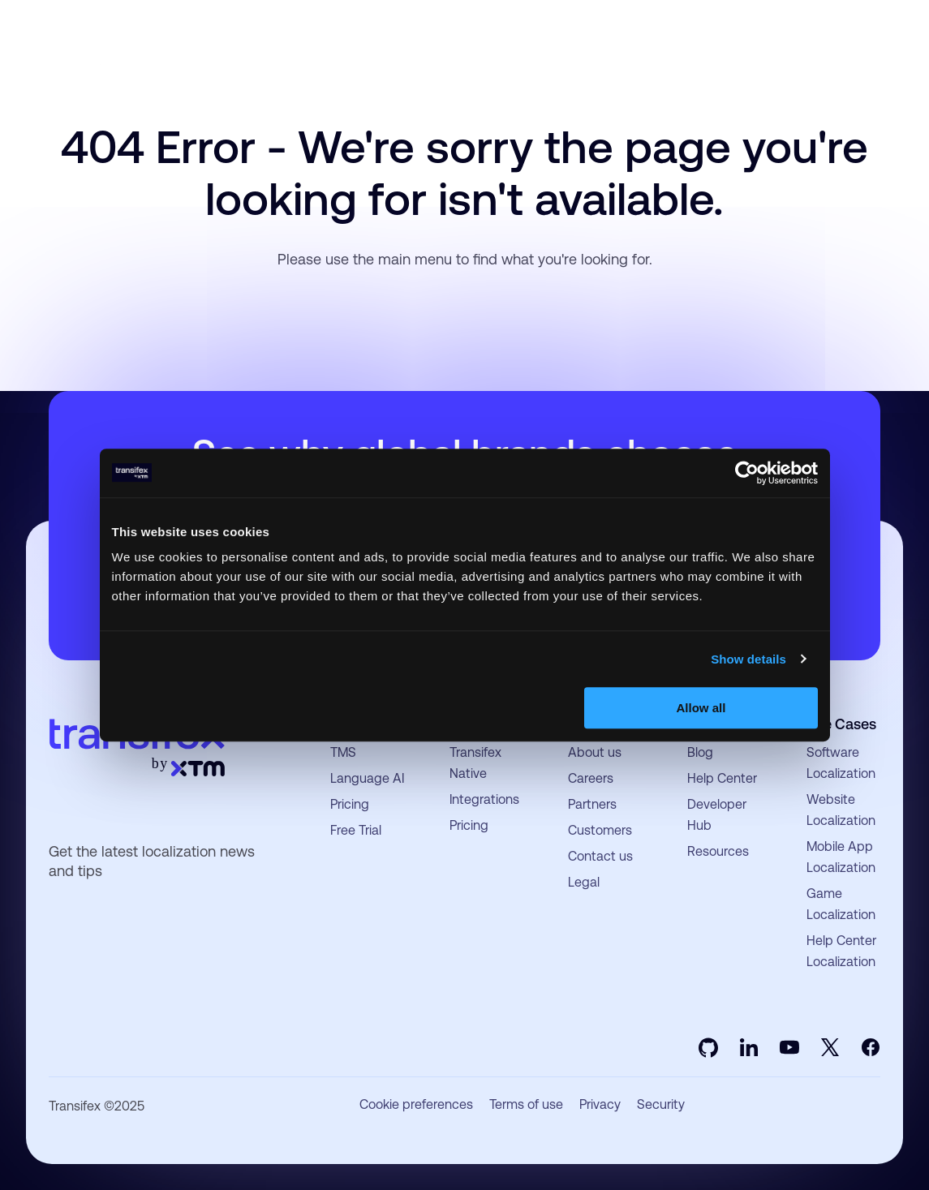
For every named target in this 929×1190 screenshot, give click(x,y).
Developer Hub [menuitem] (716, 815)
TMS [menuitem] (343, 752)
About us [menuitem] (594, 752)
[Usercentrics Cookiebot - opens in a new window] (747, 473)
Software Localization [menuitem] (840, 763)
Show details (748, 659)
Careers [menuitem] (590, 778)
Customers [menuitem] (600, 830)
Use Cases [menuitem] (841, 723)
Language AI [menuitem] (367, 778)
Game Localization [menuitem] (840, 904)
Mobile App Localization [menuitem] (840, 857)
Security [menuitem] (661, 1105)
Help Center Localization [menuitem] (841, 951)
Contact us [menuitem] (600, 856)
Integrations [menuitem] (484, 799)
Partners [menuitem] (592, 804)
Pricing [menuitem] (349, 804)
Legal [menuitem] (584, 882)
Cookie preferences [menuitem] (416, 1105)
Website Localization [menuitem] (840, 810)
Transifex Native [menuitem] (475, 763)
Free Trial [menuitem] (355, 830)
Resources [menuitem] (718, 851)
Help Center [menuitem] (722, 778)
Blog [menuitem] (700, 752)
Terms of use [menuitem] (526, 1105)
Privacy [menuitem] (600, 1105)
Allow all (701, 708)
